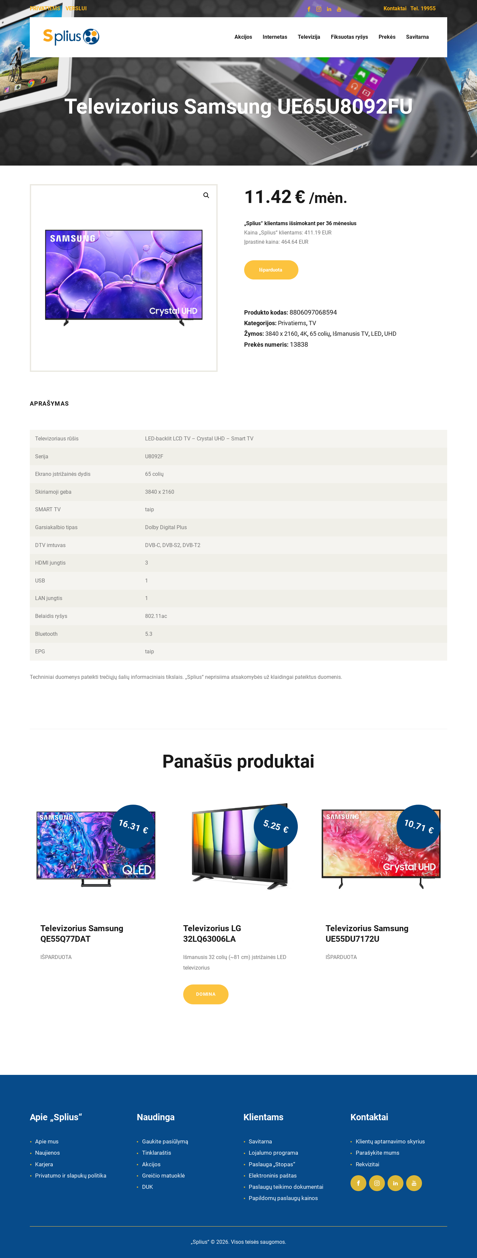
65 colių (320, 333)
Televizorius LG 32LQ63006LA (212, 934)
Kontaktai (395, 8)
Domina (206, 994)
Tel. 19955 (423, 8)
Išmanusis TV (350, 333)
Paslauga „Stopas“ (272, 1164)
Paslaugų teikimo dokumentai (286, 1186)
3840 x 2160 (281, 333)
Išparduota (271, 270)
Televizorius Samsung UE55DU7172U (367, 934)
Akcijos (151, 1164)
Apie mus (47, 1141)
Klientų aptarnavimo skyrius (390, 1141)
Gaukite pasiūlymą (165, 1141)
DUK (147, 1186)
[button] (206, 195)
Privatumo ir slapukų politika (70, 1175)
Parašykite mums (377, 1152)
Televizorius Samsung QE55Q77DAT (81, 934)
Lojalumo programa (273, 1152)
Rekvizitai (367, 1164)
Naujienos (47, 1152)
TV (312, 323)
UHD (390, 333)
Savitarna (260, 1141)
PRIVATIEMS (45, 8)
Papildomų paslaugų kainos (283, 1198)
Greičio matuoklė (163, 1175)
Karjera (44, 1164)
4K (303, 333)
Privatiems (292, 323)
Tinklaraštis (156, 1152)
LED (376, 333)
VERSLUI (76, 8)
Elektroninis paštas (273, 1175)
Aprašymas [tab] (49, 403)
